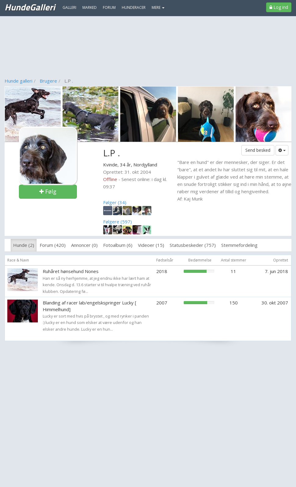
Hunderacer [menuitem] (134, 7)
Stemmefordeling (239, 245)
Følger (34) (114, 202)
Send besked (257, 150)
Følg (47, 191)
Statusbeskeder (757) (193, 245)
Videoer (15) (151, 245)
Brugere (48, 81)
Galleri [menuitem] (69, 7)
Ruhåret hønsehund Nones (71, 271)
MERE (158, 7)
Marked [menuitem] (89, 7)
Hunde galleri (18, 81)
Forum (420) (53, 245)
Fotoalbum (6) (117, 245)
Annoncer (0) (84, 245)
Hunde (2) (23, 245)
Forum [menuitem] (109, 7)
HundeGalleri (30, 7)
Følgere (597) (117, 222)
